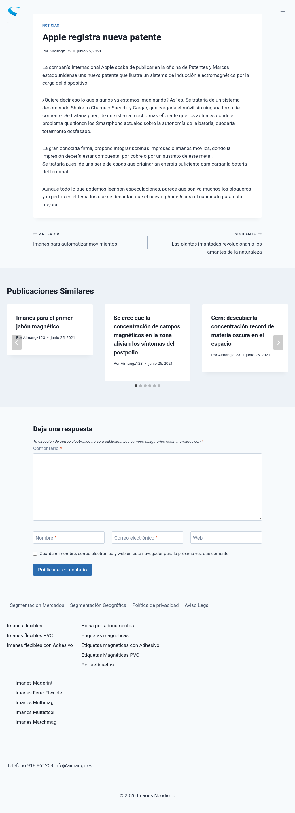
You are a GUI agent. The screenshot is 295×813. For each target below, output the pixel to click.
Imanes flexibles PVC (30, 635)
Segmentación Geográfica (98, 605)
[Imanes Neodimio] (16, 11)
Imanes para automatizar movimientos (88, 238)
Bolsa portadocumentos (108, 625)
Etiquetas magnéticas (105, 635)
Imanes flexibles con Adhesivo (40, 645)
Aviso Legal (197, 605)
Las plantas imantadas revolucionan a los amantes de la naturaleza (207, 242)
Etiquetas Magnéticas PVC (110, 655)
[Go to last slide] (17, 342)
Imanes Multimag (35, 702)
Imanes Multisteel (35, 712)
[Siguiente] (278, 342)
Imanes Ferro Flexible (39, 693)
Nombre (46, 538)
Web (198, 538)
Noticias (50, 26)
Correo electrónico (136, 538)
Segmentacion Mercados (37, 605)
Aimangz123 (60, 51)
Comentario (47, 448)
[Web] (226, 537)
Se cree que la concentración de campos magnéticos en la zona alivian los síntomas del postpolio (147, 335)
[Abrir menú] (282, 11)
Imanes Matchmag (36, 722)
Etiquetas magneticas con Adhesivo (120, 645)
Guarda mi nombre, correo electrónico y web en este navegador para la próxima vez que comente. (134, 553)
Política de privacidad (155, 605)
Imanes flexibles (24, 625)
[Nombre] (69, 537)
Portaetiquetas (98, 665)
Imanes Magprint (34, 683)
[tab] (136, 385)
